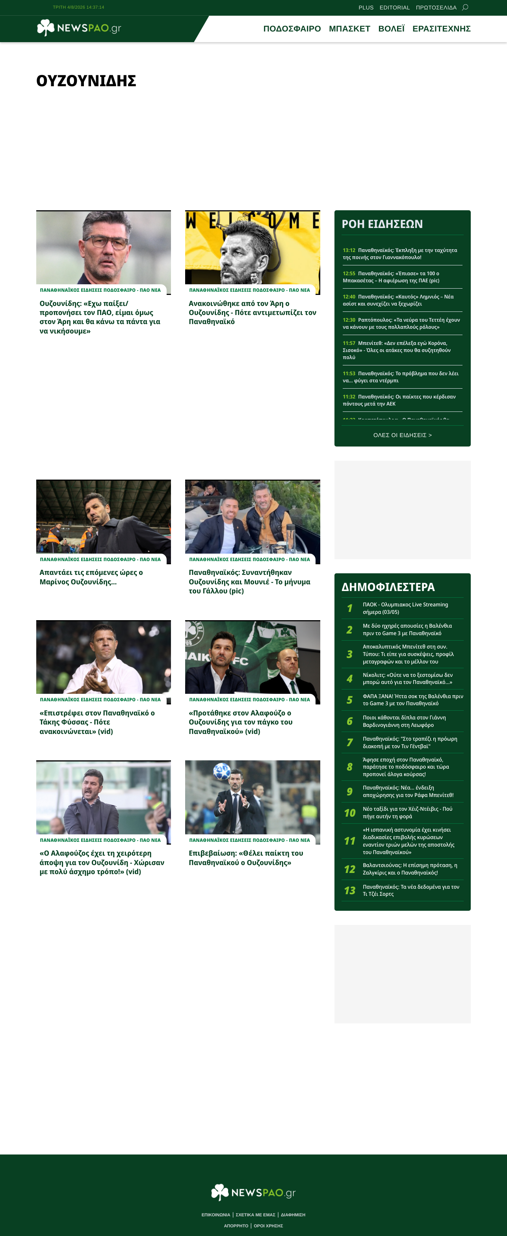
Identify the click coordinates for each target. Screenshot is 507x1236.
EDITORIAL (395, 7)
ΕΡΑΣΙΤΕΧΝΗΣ (441, 28)
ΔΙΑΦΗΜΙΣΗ (293, 1215)
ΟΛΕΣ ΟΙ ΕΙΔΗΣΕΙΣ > (402, 435)
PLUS (366, 7)
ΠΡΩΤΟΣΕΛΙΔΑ (436, 7)
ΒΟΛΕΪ (391, 28)
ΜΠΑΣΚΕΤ (349, 28)
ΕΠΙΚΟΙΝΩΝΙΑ (216, 1215)
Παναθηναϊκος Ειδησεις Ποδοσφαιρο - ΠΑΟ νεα (100, 290)
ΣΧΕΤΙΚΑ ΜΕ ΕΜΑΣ (256, 1215)
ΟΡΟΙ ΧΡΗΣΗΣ (268, 1226)
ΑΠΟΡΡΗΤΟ (236, 1226)
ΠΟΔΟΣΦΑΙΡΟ (292, 28)
